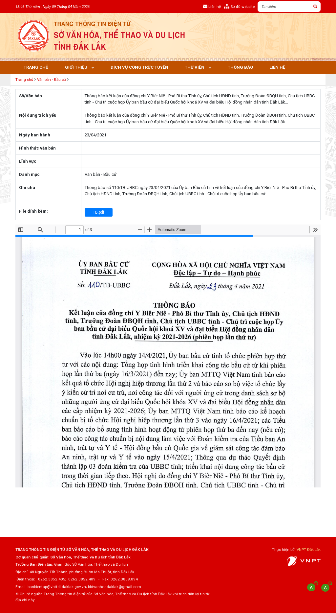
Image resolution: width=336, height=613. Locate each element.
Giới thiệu (76, 67)
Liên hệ (277, 67)
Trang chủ (36, 67)
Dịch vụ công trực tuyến (139, 67)
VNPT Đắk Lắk (309, 549)
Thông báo (240, 67)
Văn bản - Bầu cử (51, 79)
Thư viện (195, 67)
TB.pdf (98, 212)
